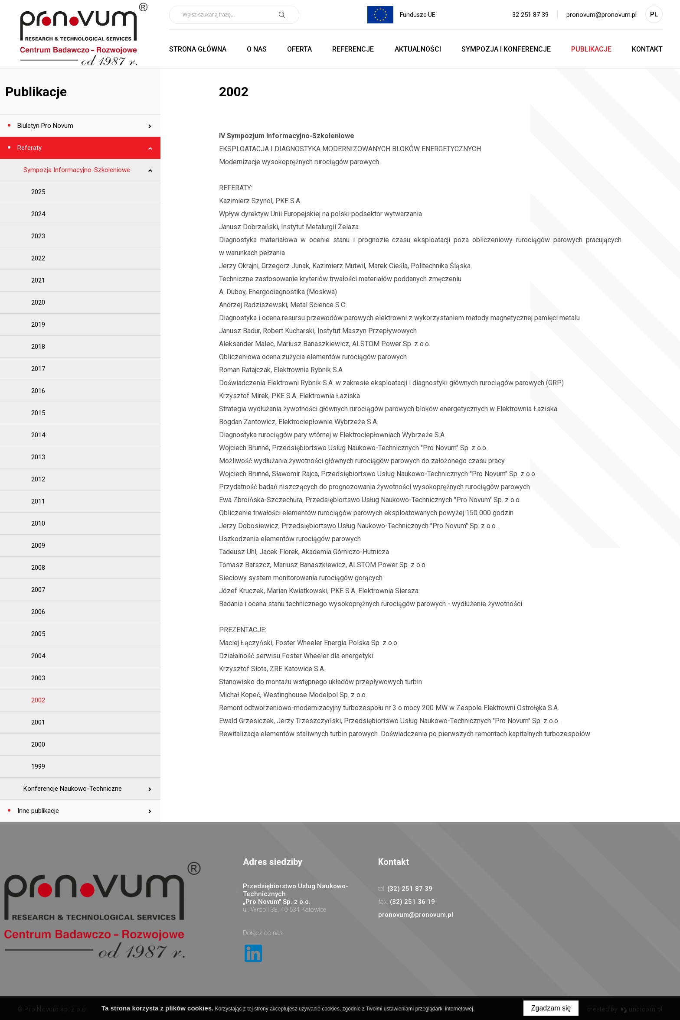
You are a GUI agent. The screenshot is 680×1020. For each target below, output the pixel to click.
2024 (38, 214)
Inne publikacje (37, 811)
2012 (38, 479)
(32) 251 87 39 (409, 889)
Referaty (29, 148)
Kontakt (647, 49)
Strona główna (197, 49)
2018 (38, 347)
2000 (38, 744)
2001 (38, 722)
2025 (38, 192)
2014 (38, 435)
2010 (38, 523)
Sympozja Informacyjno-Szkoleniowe (76, 170)
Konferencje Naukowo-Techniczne (72, 789)
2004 (38, 656)
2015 (38, 413)
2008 (38, 568)
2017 (38, 369)
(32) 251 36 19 (412, 902)
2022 (38, 258)
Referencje (353, 49)
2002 (38, 700)
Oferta (299, 49)
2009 (38, 545)
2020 (38, 302)
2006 (38, 612)
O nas (257, 49)
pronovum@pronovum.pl (601, 15)
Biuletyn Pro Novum (44, 126)
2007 (38, 590)
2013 (38, 457)
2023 (38, 236)
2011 (38, 501)
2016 (38, 391)
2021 (38, 280)
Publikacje (591, 49)
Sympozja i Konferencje (506, 49)
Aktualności (418, 49)
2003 (38, 678)
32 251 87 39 (530, 15)
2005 (38, 634)
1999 (38, 766)
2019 (38, 324)
